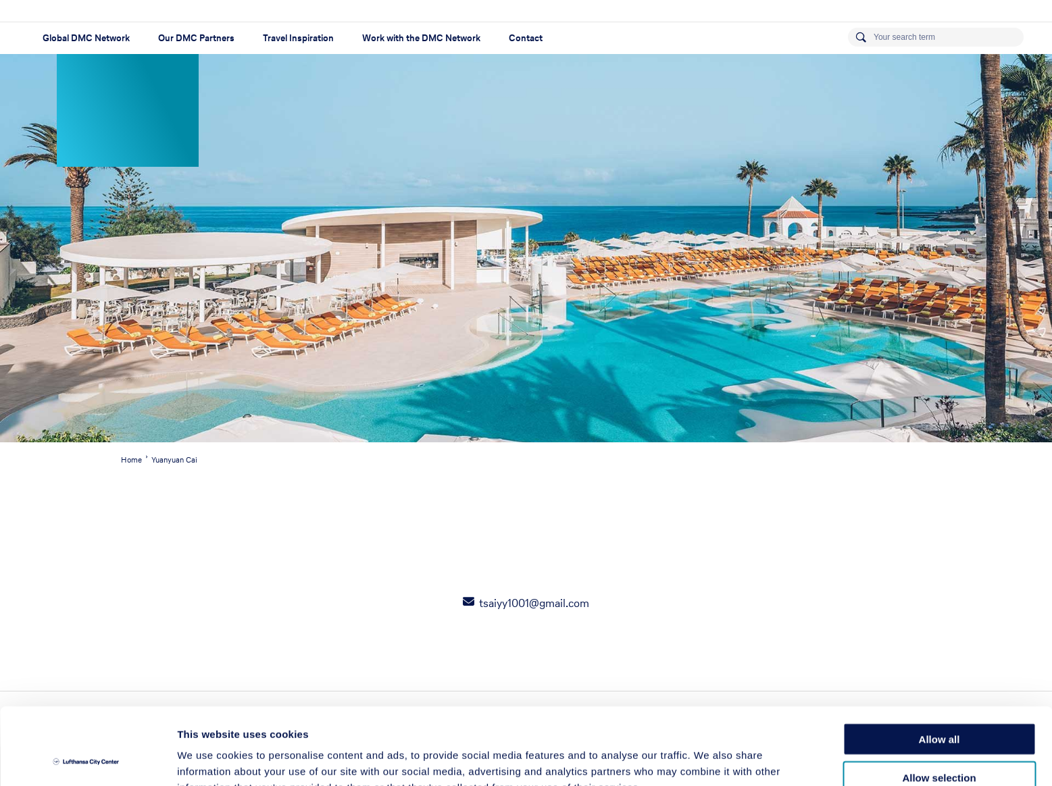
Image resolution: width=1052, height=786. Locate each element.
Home (131, 459)
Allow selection (939, 705)
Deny (939, 743)
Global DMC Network (86, 38)
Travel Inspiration (298, 38)
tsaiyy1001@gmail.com (534, 603)
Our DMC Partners (196, 38)
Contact (526, 38)
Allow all (939, 667)
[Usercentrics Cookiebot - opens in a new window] (87, 760)
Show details (709, 759)
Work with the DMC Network (421, 38)
